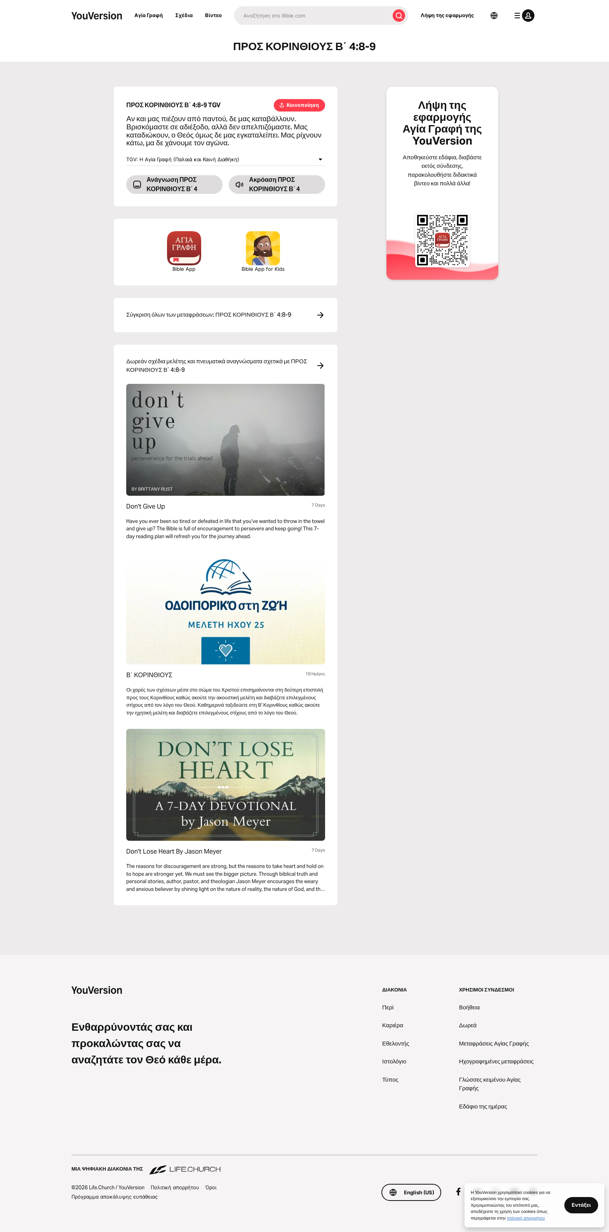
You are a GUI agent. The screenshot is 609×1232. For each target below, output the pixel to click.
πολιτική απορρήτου (526, 1218)
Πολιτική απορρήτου (175, 1187)
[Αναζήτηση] (312, 15)
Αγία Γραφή (148, 15)
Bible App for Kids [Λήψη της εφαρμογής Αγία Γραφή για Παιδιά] (263, 251)
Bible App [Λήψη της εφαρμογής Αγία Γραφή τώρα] (184, 251)
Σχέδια (184, 15)
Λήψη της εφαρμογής (447, 15)
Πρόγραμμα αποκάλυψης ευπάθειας (114, 1197)
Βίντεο (213, 15)
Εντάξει (581, 1205)
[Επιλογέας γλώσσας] (494, 15)
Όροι (210, 1187)
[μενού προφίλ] (523, 15)
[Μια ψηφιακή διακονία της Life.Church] (304, 1165)
